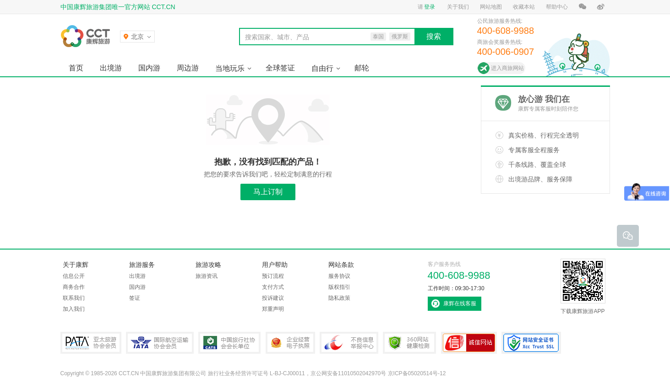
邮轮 (361, 68)
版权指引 (339, 287)
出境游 (111, 68)
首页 (76, 68)
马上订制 (268, 192)
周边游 (188, 68)
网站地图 (491, 7)
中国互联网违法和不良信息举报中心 (349, 343)
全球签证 (280, 68)
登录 (429, 7)
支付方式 (273, 287)
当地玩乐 (230, 68)
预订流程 (273, 276)
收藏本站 (524, 7)
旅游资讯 (207, 276)
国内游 (149, 68)
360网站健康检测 (409, 343)
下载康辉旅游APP (583, 286)
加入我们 (74, 309)
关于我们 (458, 7)
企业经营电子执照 (290, 343)
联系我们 (74, 298)
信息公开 (74, 276)
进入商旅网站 (507, 68)
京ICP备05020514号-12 (417, 373)
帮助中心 (557, 7)
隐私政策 (339, 298)
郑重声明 (273, 309)
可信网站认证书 (469, 343)
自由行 (322, 68)
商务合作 (74, 287)
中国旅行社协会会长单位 (229, 343)
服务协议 (339, 276)
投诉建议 (273, 298)
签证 (134, 298)
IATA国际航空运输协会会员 (160, 343)
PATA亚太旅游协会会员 (90, 343)
